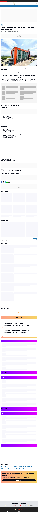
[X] (3, 182)
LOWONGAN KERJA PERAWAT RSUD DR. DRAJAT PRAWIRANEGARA (16, 325)
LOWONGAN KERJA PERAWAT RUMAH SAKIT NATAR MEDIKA (14, 332)
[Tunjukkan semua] (36, 341)
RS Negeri (11, 6)
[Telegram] (5, 182)
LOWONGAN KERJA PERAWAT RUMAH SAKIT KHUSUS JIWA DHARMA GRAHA (17, 334)
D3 (21, 6)
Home (2, 6)
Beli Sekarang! (19, 480)
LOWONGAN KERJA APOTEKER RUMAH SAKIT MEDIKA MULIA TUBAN (16, 322)
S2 (28, 6)
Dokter (31, 6)
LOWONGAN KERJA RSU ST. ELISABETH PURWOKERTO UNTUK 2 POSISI (16, 330)
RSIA (15, 6)
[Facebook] (1, 182)
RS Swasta (6, 6)
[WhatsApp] (7, 182)
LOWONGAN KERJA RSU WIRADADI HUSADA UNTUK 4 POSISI (15, 327)
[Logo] (19, 509)
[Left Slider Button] (34, 239)
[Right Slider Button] (37, 6)
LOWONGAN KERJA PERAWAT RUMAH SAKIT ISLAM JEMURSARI (15, 320)
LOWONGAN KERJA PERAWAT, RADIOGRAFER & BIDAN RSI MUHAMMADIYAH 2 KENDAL (19, 336)
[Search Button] (37, 3)
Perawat (35, 6)
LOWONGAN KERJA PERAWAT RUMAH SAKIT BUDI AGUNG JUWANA (16, 329)
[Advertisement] (19, 15)
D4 (23, 6)
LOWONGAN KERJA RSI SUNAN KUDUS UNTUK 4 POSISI (13, 323)
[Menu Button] (1, 3)
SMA (18, 6)
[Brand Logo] (7, 505)
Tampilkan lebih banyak (19, 305)
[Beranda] (2, 25)
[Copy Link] (9, 182)
